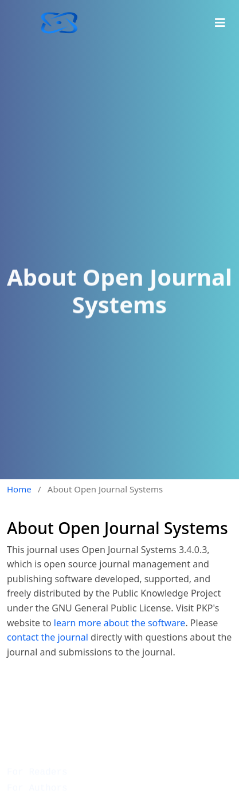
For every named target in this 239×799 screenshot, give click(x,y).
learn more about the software (120, 623)
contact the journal (47, 637)
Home (19, 489)
